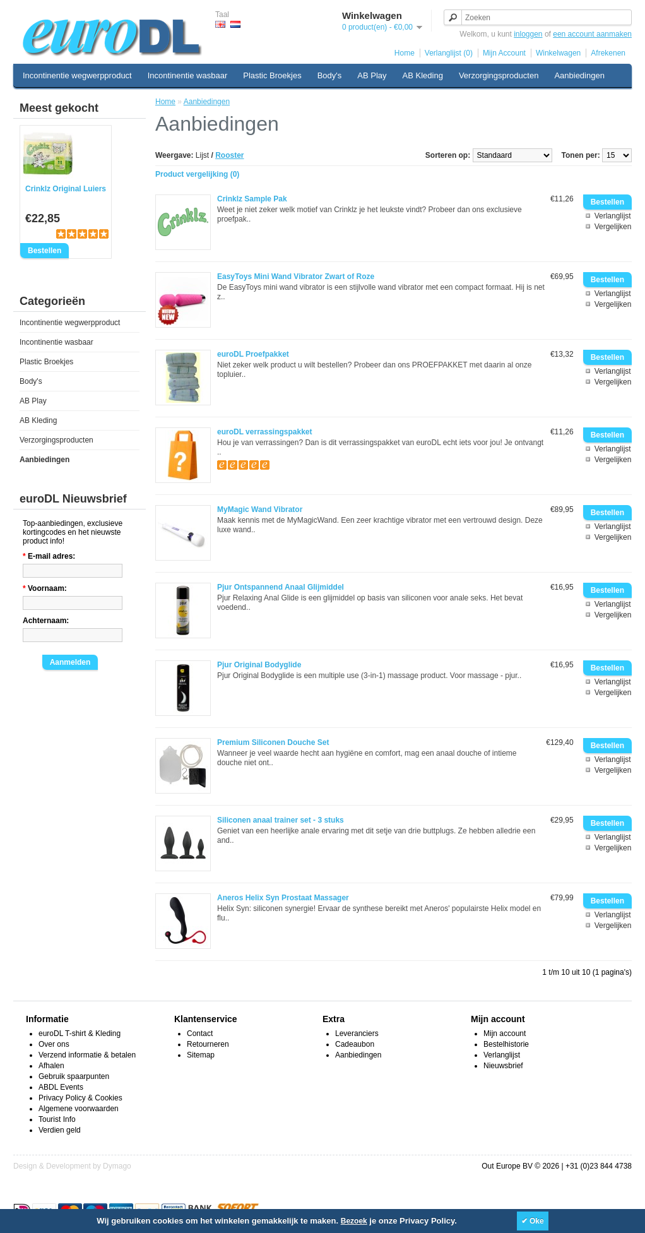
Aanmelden (70, 662)
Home (404, 53)
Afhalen (51, 1065)
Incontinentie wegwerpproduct (77, 75)
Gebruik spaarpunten (73, 1076)
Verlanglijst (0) (449, 53)
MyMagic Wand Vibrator (259, 509)
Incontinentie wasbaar (187, 75)
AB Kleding (423, 75)
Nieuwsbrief (503, 1065)
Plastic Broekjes (272, 75)
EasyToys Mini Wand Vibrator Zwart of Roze (295, 276)
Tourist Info (57, 1119)
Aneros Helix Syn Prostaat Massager (283, 897)
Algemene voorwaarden (78, 1108)
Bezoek (354, 1221)
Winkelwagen (558, 53)
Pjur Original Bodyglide (259, 664)
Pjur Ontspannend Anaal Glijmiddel (280, 587)
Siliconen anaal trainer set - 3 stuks (280, 820)
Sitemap (201, 1055)
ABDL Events (60, 1087)
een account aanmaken (592, 34)
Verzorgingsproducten (498, 75)
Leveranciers (357, 1033)
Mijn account (504, 1033)
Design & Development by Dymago (72, 1166)
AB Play (371, 75)
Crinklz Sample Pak (252, 198)
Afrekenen (608, 53)
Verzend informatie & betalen (87, 1055)
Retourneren (208, 1044)
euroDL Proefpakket (253, 354)
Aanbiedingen (579, 75)
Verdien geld (59, 1130)
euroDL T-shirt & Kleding (79, 1033)
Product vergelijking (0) (197, 174)
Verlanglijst (613, 215)
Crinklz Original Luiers (65, 188)
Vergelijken (613, 226)
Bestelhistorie (506, 1044)
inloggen (528, 34)
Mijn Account (504, 53)
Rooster (229, 155)
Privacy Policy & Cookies (80, 1097)
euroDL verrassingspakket (264, 431)
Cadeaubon (354, 1044)
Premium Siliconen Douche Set (273, 742)
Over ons (53, 1044)
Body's (329, 75)
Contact (200, 1033)
